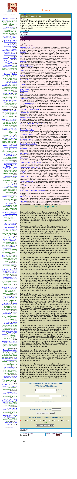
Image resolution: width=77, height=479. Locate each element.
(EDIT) (22, 14)
